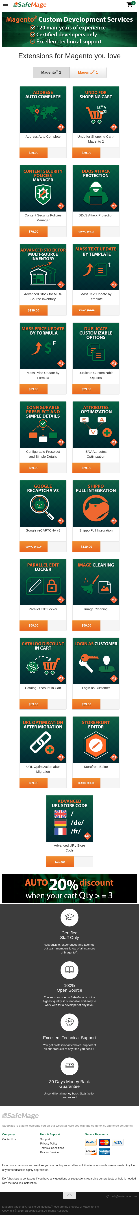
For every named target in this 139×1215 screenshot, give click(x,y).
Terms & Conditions (52, 1148)
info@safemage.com (124, 1196)
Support (45, 1139)
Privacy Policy (48, 1143)
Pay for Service (49, 1152)
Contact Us (9, 1139)
